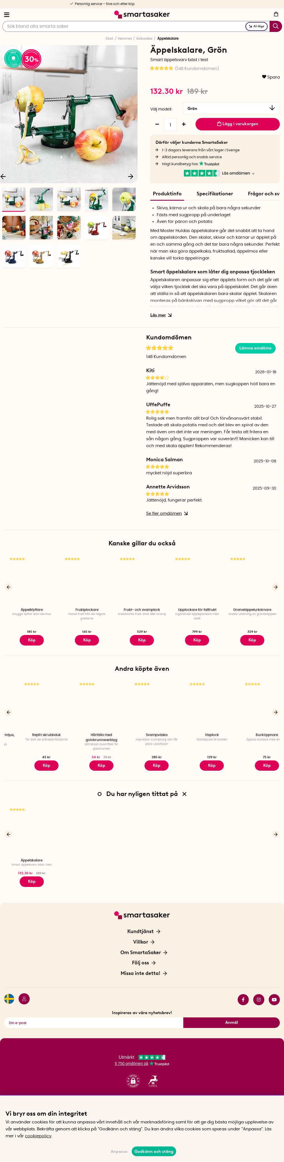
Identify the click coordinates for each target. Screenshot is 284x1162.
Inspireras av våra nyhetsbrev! (142, 1005)
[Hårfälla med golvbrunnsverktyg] (142, 702)
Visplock (252, 731)
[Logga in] (22, 992)
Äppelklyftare (32, 608)
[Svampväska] (197, 702)
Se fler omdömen (165, 512)
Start (109, 38)
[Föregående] (8, 585)
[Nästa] (130, 176)
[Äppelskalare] (31, 825)
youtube (274, 992)
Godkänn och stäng (154, 1151)
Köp (32, 875)
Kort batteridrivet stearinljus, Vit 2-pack (31, 734)
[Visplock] (252, 702)
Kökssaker (144, 38)
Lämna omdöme (255, 346)
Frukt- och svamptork (142, 608)
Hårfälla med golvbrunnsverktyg (142, 734)
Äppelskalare (31, 855)
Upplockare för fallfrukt (197, 608)
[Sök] (142, 26)
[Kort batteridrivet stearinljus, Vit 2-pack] (31, 702)
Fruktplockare (86, 608)
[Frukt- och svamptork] (142, 578)
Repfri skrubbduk (87, 731)
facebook (243, 992)
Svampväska (197, 731)
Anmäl (231, 1014)
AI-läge (256, 26)
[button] (133, 1074)
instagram (258, 992)
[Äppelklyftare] (31, 578)
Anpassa (119, 1151)
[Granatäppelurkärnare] (252, 578)
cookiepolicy (38, 1136)
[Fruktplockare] (87, 578)
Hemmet (125, 38)
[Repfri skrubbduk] (87, 702)
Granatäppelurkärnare (252, 608)
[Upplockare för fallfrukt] (197, 578)
